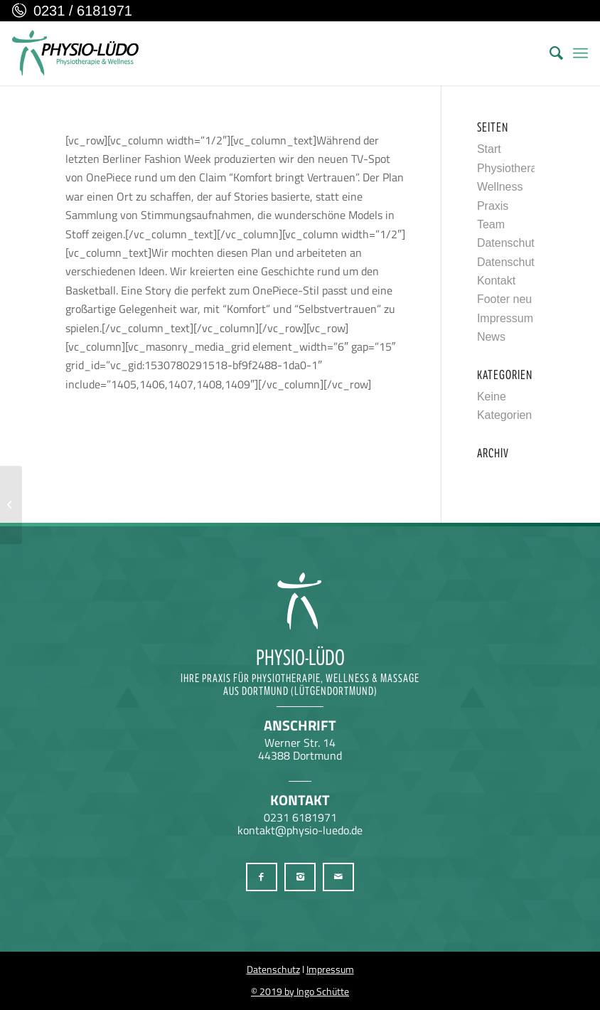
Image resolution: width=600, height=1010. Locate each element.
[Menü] (580, 53)
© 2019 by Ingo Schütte (300, 991)
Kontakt (496, 281)
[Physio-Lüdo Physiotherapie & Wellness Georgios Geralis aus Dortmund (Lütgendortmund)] (75, 53)
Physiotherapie (514, 168)
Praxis (492, 206)
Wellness (500, 187)
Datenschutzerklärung (532, 243)
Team (491, 224)
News (491, 337)
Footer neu (504, 299)
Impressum (505, 318)
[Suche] (549, 53)
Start (489, 149)
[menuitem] (549, 53)
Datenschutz (273, 969)
